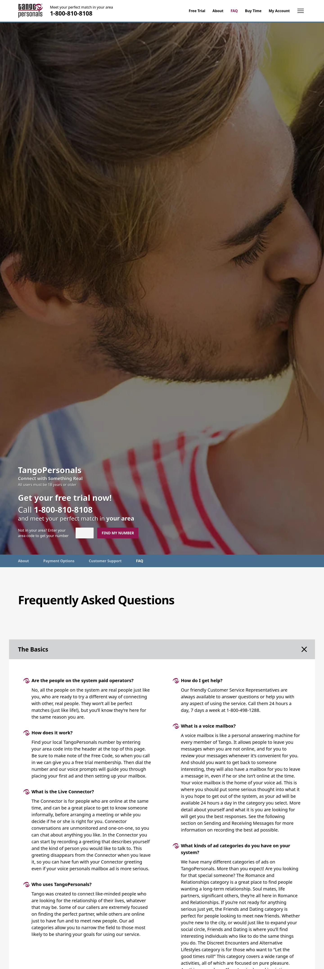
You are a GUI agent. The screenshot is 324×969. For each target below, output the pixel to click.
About (23, 560)
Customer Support (105, 560)
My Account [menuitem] (279, 10)
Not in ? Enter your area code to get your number (43, 533)
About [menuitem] (217, 10)
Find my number (118, 533)
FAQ (139, 560)
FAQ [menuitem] (234, 10)
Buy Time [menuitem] (253, 10)
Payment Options (58, 560)
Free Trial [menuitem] (197, 10)
